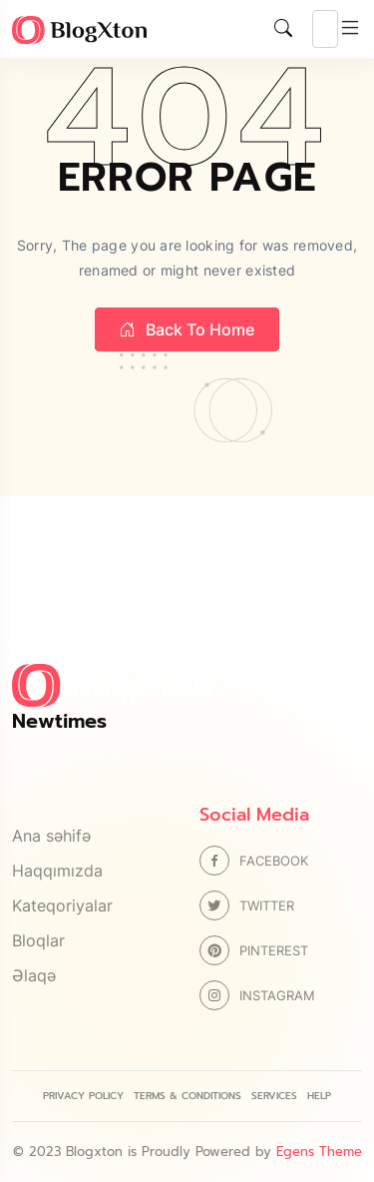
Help (319, 1095)
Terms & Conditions (187, 1095)
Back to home (187, 329)
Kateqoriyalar (62, 905)
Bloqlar (38, 940)
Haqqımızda (57, 871)
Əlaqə (34, 975)
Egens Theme (319, 1151)
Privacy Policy (83, 1095)
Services (274, 1095)
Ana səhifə (51, 836)
